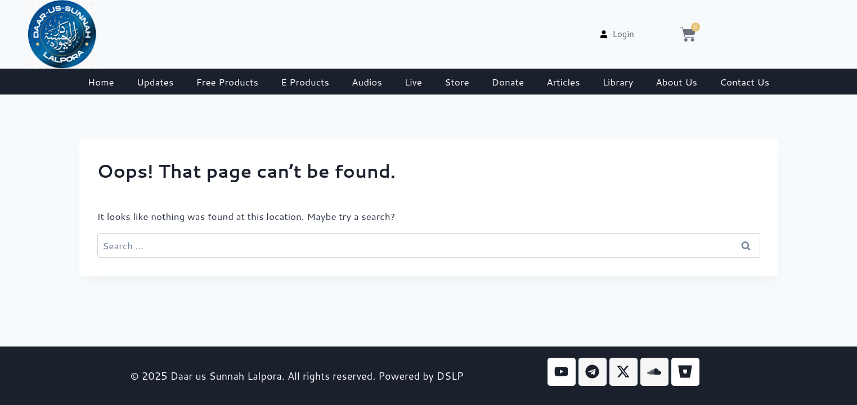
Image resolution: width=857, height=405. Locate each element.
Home (101, 81)
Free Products (227, 81)
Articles (563, 81)
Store (457, 81)
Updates (155, 81)
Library (618, 81)
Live (413, 81)
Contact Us (744, 81)
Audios (367, 81)
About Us (676, 81)
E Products (305, 81)
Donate (508, 81)
